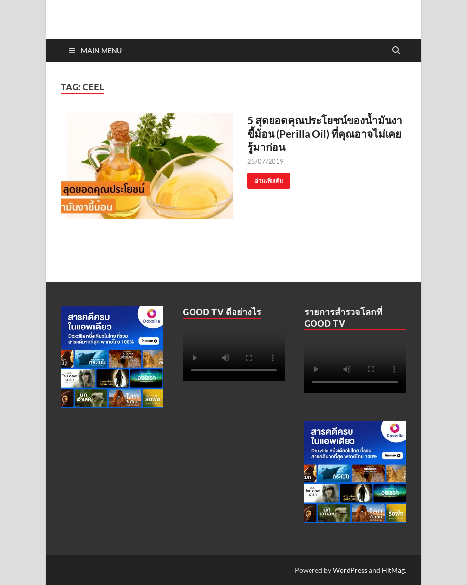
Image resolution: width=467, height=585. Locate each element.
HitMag (393, 570)
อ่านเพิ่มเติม (265, 178)
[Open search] (396, 50)
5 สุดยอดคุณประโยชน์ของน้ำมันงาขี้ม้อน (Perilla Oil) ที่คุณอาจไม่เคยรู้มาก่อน (324, 133)
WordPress (350, 570)
